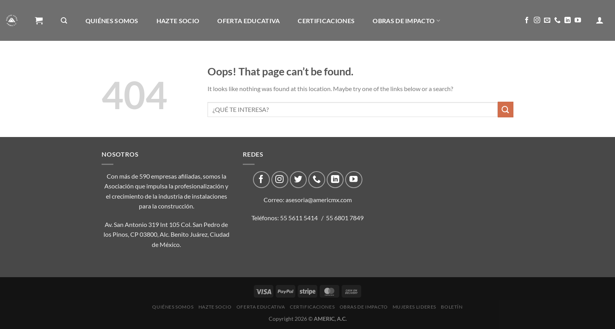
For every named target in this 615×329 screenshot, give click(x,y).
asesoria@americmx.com (319, 199)
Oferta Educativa (248, 20)
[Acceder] (599, 20)
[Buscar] (64, 20)
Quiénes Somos (112, 20)
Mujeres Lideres (66, 62)
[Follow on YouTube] (578, 20)
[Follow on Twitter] (298, 179)
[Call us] (557, 20)
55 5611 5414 (299, 217)
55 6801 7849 (345, 217)
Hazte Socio (178, 20)
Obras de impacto (406, 20)
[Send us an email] (547, 20)
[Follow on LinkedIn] (567, 20)
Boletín (125, 62)
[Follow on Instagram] (537, 20)
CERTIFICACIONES (326, 20)
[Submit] (505, 109)
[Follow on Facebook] (527, 20)
